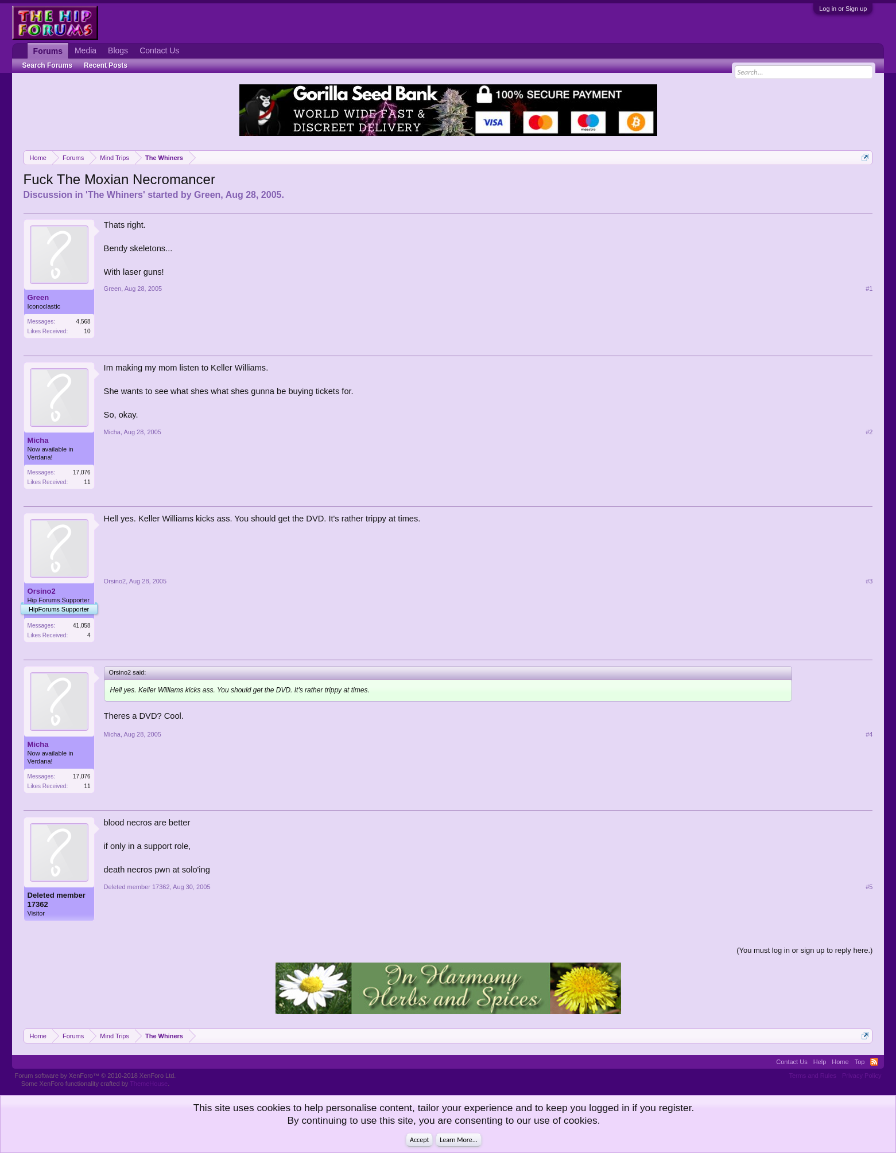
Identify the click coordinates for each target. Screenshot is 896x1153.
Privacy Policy (861, 1075)
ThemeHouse (149, 1083)
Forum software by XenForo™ (95, 1075)
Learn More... (459, 1140)
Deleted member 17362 (57, 900)
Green (207, 195)
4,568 (83, 321)
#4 (869, 734)
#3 (869, 581)
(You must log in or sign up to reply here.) (804, 950)
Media (85, 50)
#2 (869, 432)
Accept (419, 1140)
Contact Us (159, 50)
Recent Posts (105, 65)
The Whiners (115, 195)
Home (840, 1061)
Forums (48, 51)
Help (820, 1061)
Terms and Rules (812, 1075)
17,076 (82, 472)
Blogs (118, 50)
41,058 (82, 625)
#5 (869, 886)
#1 (869, 288)
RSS (874, 1062)
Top (860, 1061)
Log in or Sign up (843, 8)
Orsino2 (42, 591)
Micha (38, 440)
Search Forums (47, 65)
